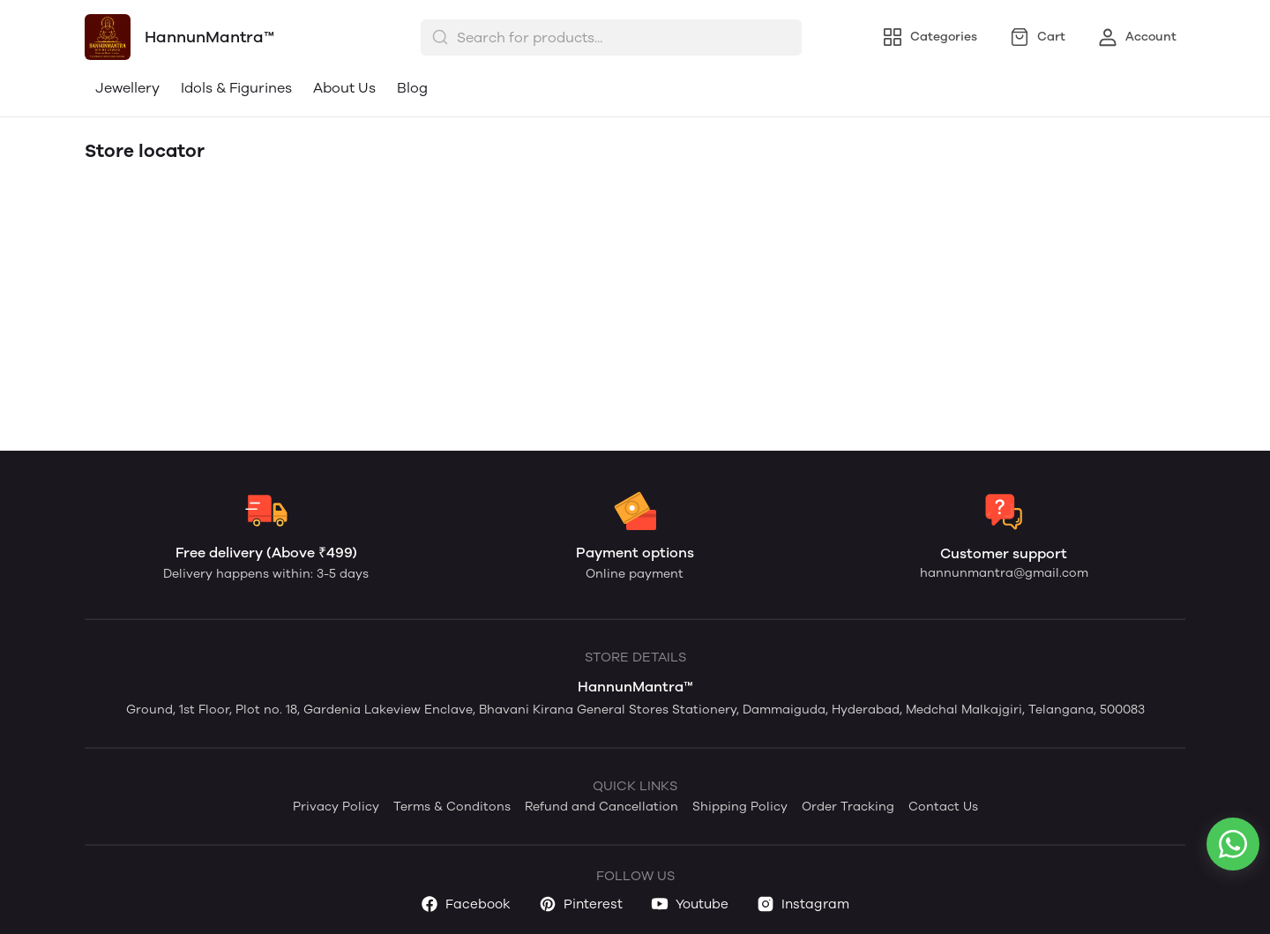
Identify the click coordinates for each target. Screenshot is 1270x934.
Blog (412, 87)
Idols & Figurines (236, 87)
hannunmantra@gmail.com (1004, 572)
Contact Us (943, 806)
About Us (344, 87)
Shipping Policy (740, 806)
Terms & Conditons (452, 806)
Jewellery (127, 87)
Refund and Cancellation (601, 806)
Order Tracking (848, 806)
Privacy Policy (336, 806)
